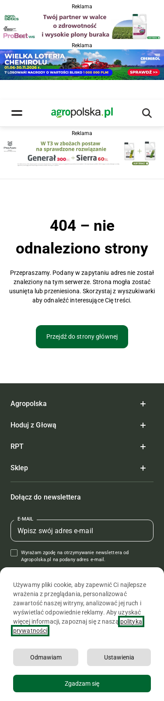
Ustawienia (119, 657)
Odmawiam (46, 657)
